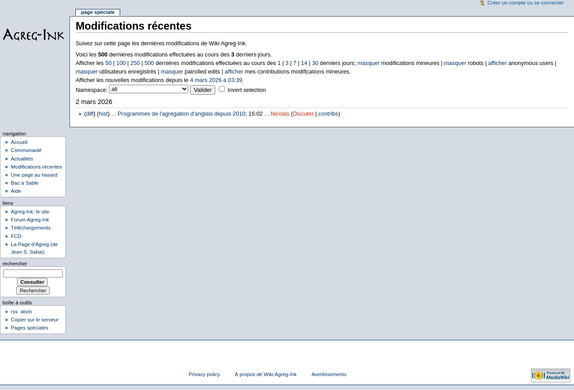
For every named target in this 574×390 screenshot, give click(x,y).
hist (103, 114)
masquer (368, 63)
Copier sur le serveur (34, 319)
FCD (16, 236)
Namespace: (92, 90)
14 (304, 63)
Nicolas (280, 114)
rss (14, 311)
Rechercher (15, 263)
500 (149, 63)
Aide (16, 191)
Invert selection (246, 90)
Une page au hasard (34, 175)
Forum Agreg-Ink (30, 219)
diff (90, 114)
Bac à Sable (25, 183)
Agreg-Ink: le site (30, 211)
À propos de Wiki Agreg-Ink (265, 374)
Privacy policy (204, 374)
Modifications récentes (36, 166)
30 (315, 63)
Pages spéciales (29, 327)
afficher (497, 63)
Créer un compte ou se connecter (525, 2)
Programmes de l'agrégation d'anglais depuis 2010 (181, 114)
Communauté (26, 150)
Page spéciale (97, 12)
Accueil (19, 142)
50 (108, 63)
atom (26, 311)
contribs (328, 114)
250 (135, 63)
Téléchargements (31, 227)
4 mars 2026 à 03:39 (216, 80)
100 (121, 63)
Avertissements (329, 374)
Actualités (22, 158)
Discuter (303, 114)
